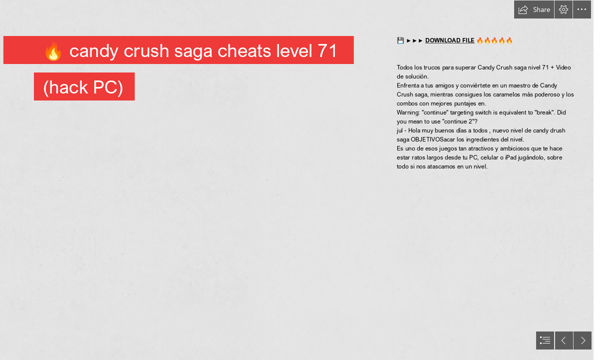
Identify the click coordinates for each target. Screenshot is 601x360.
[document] (300, 180)
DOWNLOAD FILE (450, 40)
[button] (534, 9)
